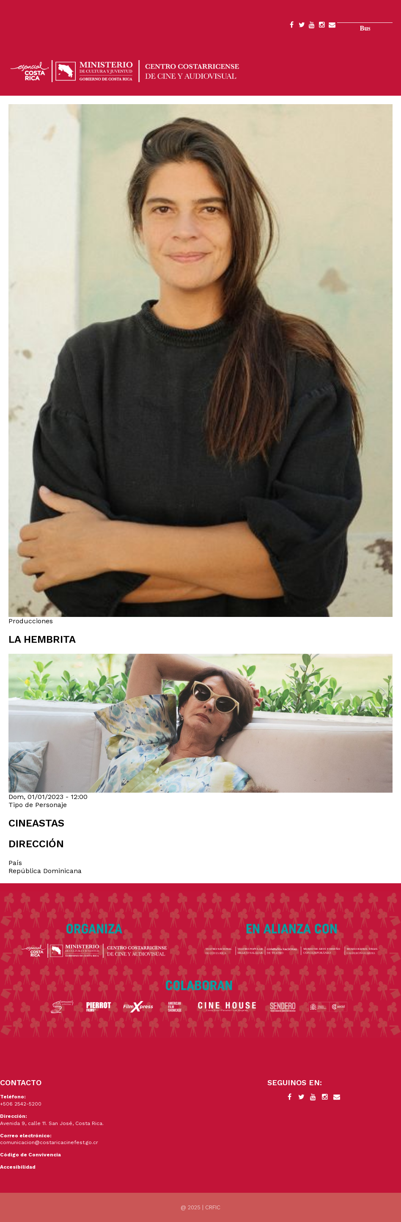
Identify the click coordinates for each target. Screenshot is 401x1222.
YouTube (312, 26)
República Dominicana (45, 871)
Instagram (322, 26)
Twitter (302, 26)
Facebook (291, 26)
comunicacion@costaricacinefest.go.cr (49, 1142)
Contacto (332, 26)
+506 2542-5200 (20, 1104)
